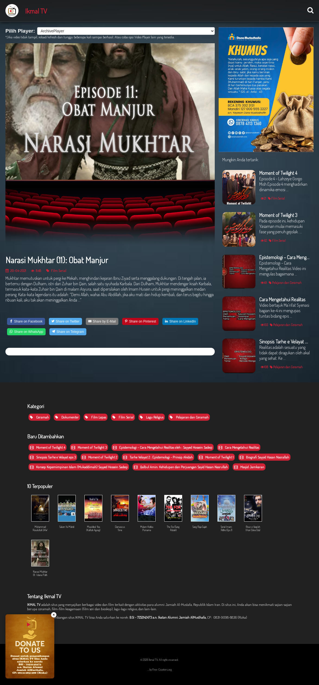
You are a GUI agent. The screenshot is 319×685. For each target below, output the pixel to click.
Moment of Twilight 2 (99, 457)
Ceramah (39, 417)
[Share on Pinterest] (140, 321)
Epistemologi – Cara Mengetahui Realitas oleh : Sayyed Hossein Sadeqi (162, 447)
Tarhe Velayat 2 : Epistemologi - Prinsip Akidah (158, 457)
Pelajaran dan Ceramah (189, 417)
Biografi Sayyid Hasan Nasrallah (264, 457)
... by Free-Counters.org (159, 669)
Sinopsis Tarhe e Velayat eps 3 (53, 457)
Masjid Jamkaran (249, 467)
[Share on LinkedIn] (180, 321)
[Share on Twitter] (65, 321)
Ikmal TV (36, 11)
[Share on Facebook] (26, 321)
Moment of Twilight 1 (216, 457)
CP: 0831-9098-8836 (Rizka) (227, 617)
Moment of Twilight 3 (89, 447)
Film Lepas (95, 417)
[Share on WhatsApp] (26, 331)
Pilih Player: (20, 31)
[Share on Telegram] (67, 331)
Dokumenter (67, 417)
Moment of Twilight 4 (47, 447)
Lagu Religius (151, 417)
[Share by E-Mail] (102, 321)
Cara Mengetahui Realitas (239, 447)
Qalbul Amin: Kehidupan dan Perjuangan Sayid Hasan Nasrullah (181, 467)
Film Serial (56, 270)
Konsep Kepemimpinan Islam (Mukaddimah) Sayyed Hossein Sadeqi (79, 467)
